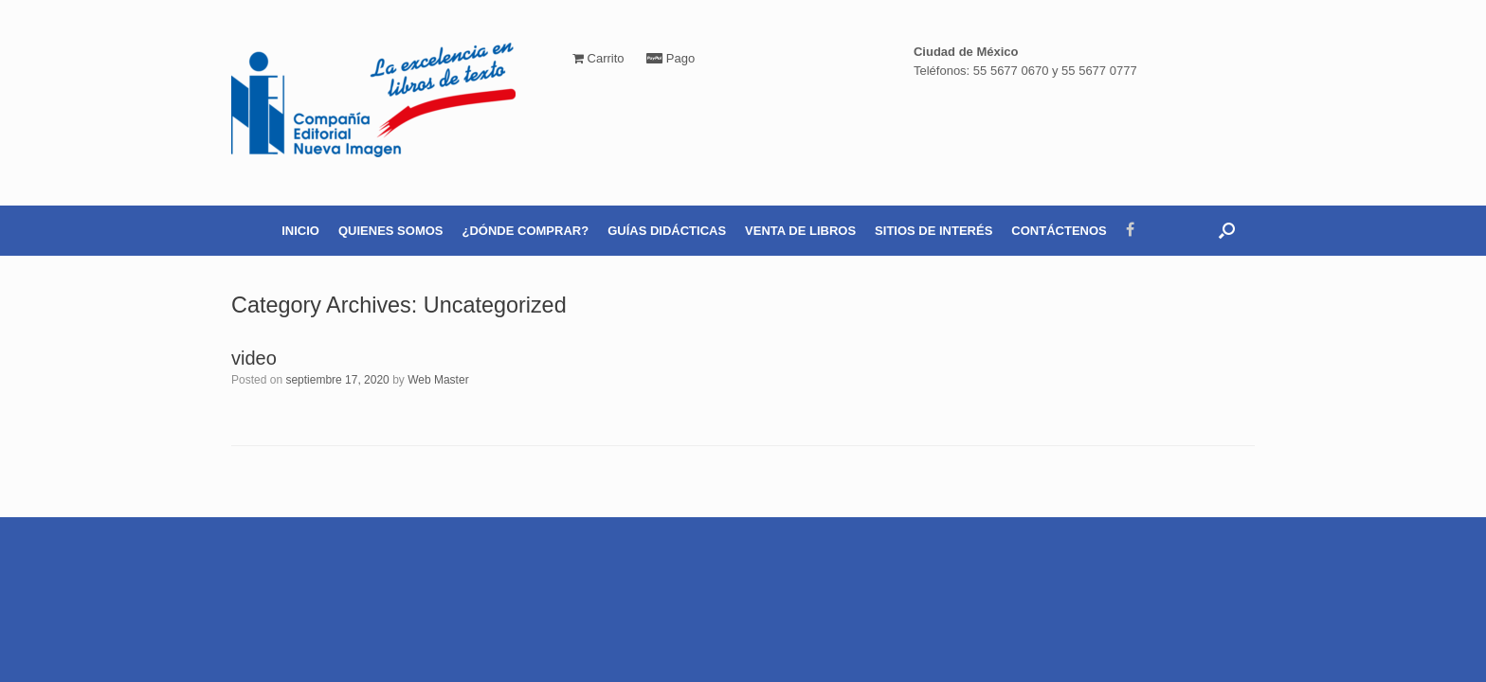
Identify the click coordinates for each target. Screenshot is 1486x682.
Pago (670, 58)
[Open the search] (1227, 231)
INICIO (300, 231)
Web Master (438, 379)
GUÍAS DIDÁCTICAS (666, 231)
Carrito (598, 58)
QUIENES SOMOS (391, 231)
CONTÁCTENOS (1058, 231)
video (254, 358)
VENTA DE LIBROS (800, 231)
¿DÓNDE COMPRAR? (525, 231)
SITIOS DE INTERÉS (933, 231)
